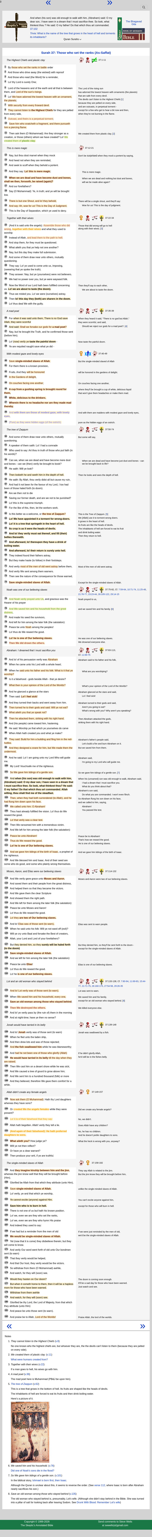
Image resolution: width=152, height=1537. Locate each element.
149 (6, 1099)
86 (6, 678)
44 (6, 382)
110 (6, 840)
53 (6, 459)
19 (6, 200)
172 (6, 1258)
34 (6, 303)
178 (6, 1292)
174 (6, 1267)
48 (6, 412)
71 (6, 566)
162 (6, 1199)
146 (6, 1071)
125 (6, 933)
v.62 (36, 1384)
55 (6, 474)
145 (6, 1066)
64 (6, 523)
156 (6, 1150)
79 (6, 626)
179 (6, 1297)
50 (6, 436)
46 (6, 397)
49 (6, 422)
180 (6, 1302)
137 (6, 1012)
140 (6, 1036)
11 (6, 133)
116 (6, 888)
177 (6, 1283)
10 (6, 123)
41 (6, 365)
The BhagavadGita (134, 23)
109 (6, 835)
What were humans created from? (29, 1359)
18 (6, 190)
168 (6, 1231)
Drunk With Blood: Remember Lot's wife (98, 1502)
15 (6, 171)
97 (6, 739)
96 (6, 732)
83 (6, 659)
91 (6, 707)
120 (6, 907)
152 (6, 1124)
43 (6, 376)
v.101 (58, 1475)
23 (6, 237)
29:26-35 (118, 986)
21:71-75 (86, 986)
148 (6, 1080)
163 (6, 1205)
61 (6, 507)
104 (6, 806)
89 (6, 696)
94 (6, 723)
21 (6, 210)
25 (6, 247)
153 (6, 1130)
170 (6, 1241)
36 (6, 326)
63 (6, 518)
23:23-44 (92, 594)
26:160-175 (97, 986)
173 (6, 1263)
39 (6, 346)
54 (6, 468)
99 (6, 757)
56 (6, 479)
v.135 (73, 1494)
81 (6, 637)
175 (6, 1272)
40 (6, 360)
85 (6, 670)
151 (6, 1118)
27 (6, 256)
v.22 (41, 1364)
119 (6, 902)
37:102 (34, 29)
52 (6, 450)
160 (6, 1188)
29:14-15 (114, 594)
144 (6, 1057)
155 (6, 1145)
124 (6, 928)
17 (6, 186)
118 (6, 897)
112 (6, 851)
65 (6, 528)
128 (6, 952)
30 (6, 278)
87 (6, 684)
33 (6, 298)
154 (6, 1140)
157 (6, 1155)
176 (6, 1278)
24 (6, 242)
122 (6, 917)
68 (6, 550)
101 (6, 772)
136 (6, 1007)
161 (6, 1193)
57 (6, 484)
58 (6, 492)
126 (6, 938)
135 (6, 1001)
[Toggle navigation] (143, 7)
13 (6, 160)
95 (6, 728)
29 (6, 274)
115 (6, 883)
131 (6, 968)
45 (6, 388)
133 (6, 990)
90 (6, 702)
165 (6, 1215)
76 (6, 608)
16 (6, 177)
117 (6, 893)
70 (6, 560)
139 (6, 1031)
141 (6, 1041)
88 (6, 691)
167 (6, 1225)
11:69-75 (86, 655)
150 (6, 1108)
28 (6, 265)
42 (6, 371)
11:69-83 (134, 981)
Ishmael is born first (43, 1480)
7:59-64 (122, 589)
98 (6, 747)
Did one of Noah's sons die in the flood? (32, 1470)
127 (6, 944)
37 (6, 331)
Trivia (33, 33)
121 (6, 912)
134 (6, 996)
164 (6, 1210)
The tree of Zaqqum (21, 1384)
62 (6, 513)
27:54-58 (108, 986)
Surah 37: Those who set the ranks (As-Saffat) (76, 52)
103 (6, 797)
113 (6, 860)
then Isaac (60, 1480)
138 (6, 1017)
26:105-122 (103, 594)
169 (6, 1236)
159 (6, 1182)
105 (6, 811)
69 (6, 555)
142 (6, 1046)
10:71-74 (131, 589)
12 (6, 155)
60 (6, 502)
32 (6, 293)
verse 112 (99, 1485)
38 (6, 341)
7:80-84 (125, 981)
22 (6, 225)
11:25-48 (141, 589)
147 (6, 1075)
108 (6, 829)
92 (6, 712)
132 (6, 973)
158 (6, 1170)
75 (6, 598)
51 (6, 445)
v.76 (51, 1465)
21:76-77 (82, 594)
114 (6, 878)
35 (6, 318)
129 (6, 957)
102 (6, 778)
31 (6, 285)
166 (6, 1220)
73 (6, 576)
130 (6, 963)
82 (6, 642)
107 (6, 824)
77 (6, 617)
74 (6, 582)
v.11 (49, 1354)
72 (6, 571)
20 (6, 205)
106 (6, 819)
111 (6, 845)
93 (6, 718)
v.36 (27, 1374)
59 (6, 497)
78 (6, 622)
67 (6, 541)
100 (6, 765)
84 (6, 664)
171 (6, 1249)
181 (6, 1310)
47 (6, 402)
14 (6, 164)
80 (6, 631)
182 (6, 1316)
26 (6, 252)
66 (6, 533)
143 (6, 1052)
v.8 (57, 1341)
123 (6, 923)
